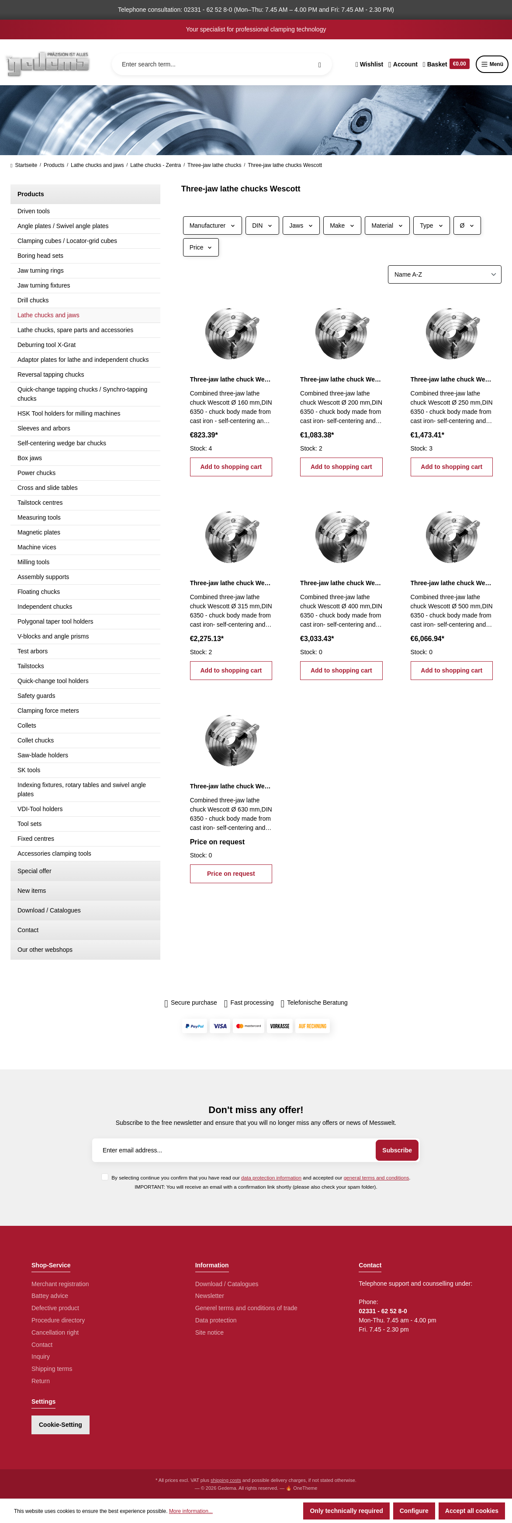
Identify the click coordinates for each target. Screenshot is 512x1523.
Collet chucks (35, 740)
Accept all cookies (471, 1510)
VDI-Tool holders (40, 808)
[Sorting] (445, 274)
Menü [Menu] (492, 64)
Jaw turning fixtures (43, 285)
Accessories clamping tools (54, 853)
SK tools (28, 770)
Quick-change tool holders (53, 680)
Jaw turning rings (40, 270)
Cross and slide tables (47, 487)
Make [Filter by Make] (342, 225)
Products (30, 194)
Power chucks (36, 472)
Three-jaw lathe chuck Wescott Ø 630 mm (231, 786)
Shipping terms (51, 1368)
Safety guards (36, 695)
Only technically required (346, 1510)
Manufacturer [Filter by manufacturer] (212, 225)
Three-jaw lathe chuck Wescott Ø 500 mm (452, 582)
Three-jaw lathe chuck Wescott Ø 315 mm (231, 582)
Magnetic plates (38, 532)
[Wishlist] (369, 64)
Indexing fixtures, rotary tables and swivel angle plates (81, 789)
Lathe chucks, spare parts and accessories (75, 329)
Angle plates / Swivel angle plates (63, 225)
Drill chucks (33, 300)
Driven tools (33, 211)
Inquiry (40, 1356)
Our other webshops (45, 949)
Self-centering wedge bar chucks (61, 443)
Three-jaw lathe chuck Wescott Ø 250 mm (452, 379)
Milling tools (33, 562)
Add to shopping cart (231, 466)
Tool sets (29, 823)
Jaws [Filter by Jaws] (301, 225)
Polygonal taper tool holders (55, 621)
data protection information (271, 1177)
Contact (27, 929)
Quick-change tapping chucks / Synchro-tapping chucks (82, 394)
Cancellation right (55, 1332)
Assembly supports (43, 576)
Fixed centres (35, 838)
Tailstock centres (39, 502)
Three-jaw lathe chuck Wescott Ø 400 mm (341, 582)
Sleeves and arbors (43, 428)
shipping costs (226, 1480)
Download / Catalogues (49, 910)
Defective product (55, 1307)
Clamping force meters (48, 710)
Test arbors (32, 651)
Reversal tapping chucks (50, 374)
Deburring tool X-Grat (46, 344)
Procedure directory (58, 1320)
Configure (414, 1510)
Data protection (216, 1320)
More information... (191, 1511)
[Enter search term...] (222, 64)
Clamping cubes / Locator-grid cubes (67, 240)
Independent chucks (44, 606)
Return (40, 1380)
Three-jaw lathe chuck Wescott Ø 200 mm (341, 379)
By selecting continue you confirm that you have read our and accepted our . (260, 1177)
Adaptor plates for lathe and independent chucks (83, 359)
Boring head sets (40, 255)
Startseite (23, 165)
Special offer (34, 870)
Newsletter (209, 1295)
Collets (26, 725)
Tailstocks (30, 666)
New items (31, 890)
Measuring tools (39, 517)
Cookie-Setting (60, 1424)
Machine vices (36, 547)
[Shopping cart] (446, 64)
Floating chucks (38, 591)
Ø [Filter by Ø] (467, 225)
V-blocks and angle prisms (53, 636)
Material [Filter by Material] (387, 225)
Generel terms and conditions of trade (246, 1307)
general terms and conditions (376, 1177)
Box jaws (29, 457)
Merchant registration (60, 1283)
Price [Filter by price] (201, 247)
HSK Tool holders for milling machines (69, 413)
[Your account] (403, 64)
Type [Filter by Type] (431, 225)
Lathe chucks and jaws (48, 315)
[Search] (320, 64)
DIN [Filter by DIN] (262, 225)
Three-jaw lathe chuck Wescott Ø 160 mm (231, 379)
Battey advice (49, 1295)
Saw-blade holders (42, 755)
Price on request (231, 873)
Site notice (209, 1332)
